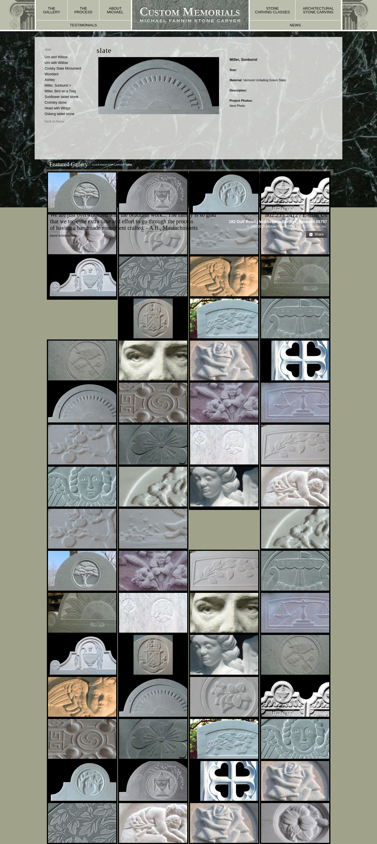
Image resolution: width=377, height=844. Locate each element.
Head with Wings (57, 108)
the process (83, 10)
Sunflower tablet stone (61, 97)
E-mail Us (315, 215)
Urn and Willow (56, 57)
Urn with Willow (56, 63)
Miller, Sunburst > (58, 85)
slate (48, 49)
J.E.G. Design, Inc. (314, 226)
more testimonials (63, 235)
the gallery (51, 10)
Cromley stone (55, 103)
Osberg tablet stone (59, 114)
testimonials (83, 25)
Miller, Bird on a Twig (60, 91)
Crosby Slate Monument (63, 68)
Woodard (51, 74)
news (295, 25)
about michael (115, 10)
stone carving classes (272, 10)
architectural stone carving (318, 10)
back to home (54, 121)
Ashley (50, 80)
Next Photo (237, 105)
